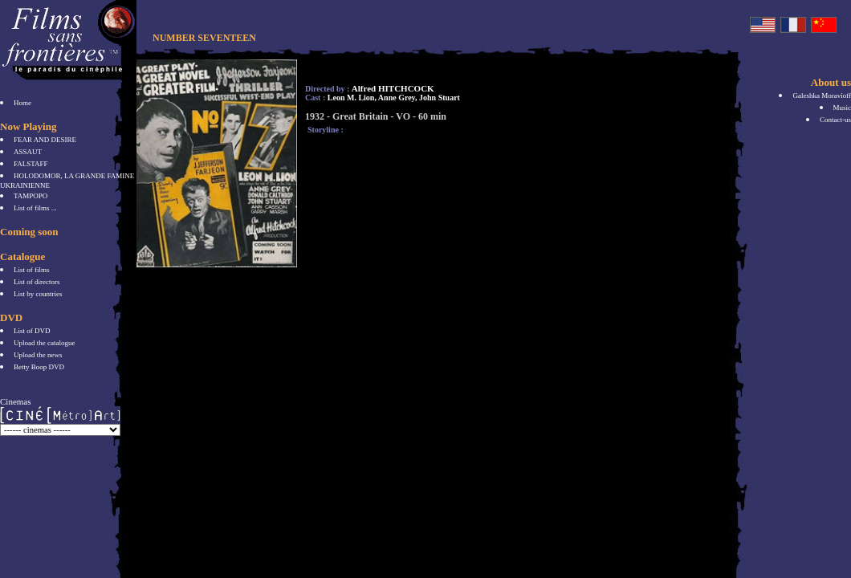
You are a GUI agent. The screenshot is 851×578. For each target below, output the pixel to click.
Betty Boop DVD (39, 367)
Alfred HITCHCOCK (393, 88)
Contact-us (835, 120)
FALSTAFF (31, 164)
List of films (32, 270)
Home (22, 103)
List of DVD (32, 331)
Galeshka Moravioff (821, 96)
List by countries (38, 294)
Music (842, 108)
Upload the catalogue (44, 343)
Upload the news (38, 355)
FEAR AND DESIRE (45, 140)
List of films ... (35, 208)
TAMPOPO (30, 196)
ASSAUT (28, 152)
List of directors (37, 282)
